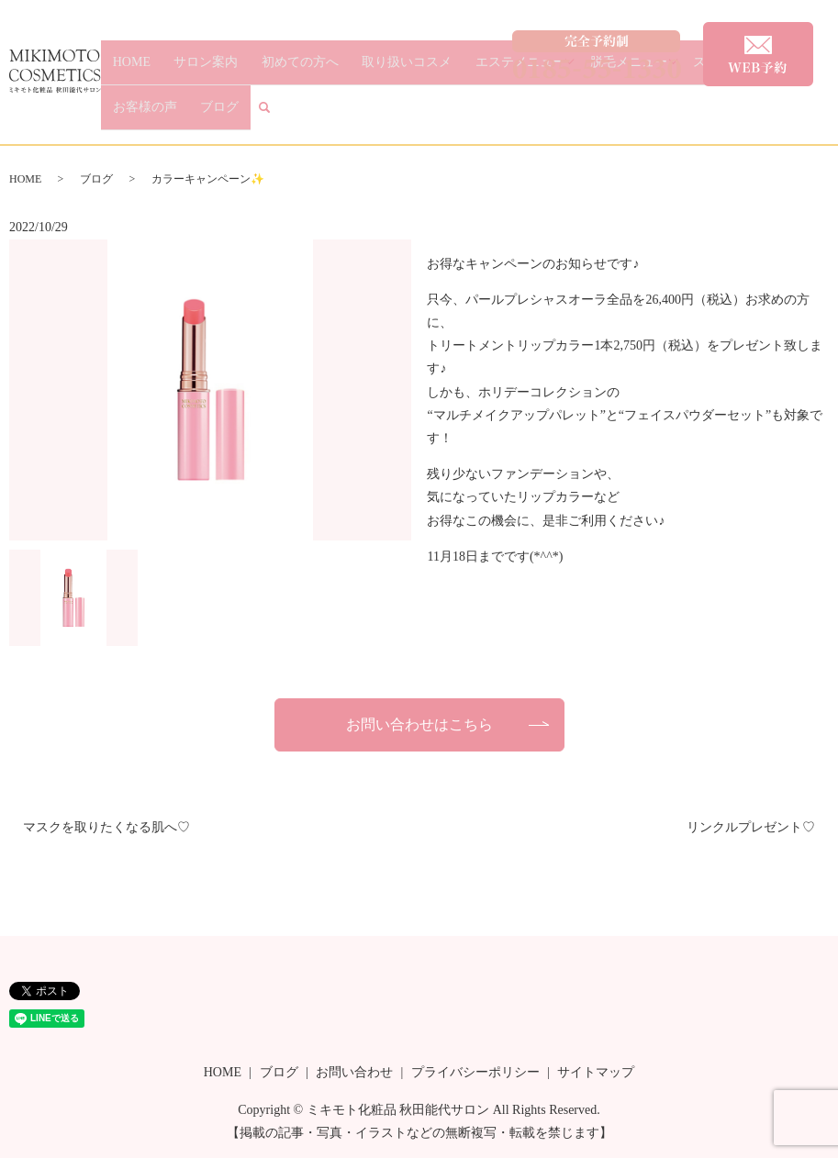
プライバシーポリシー (475, 1072)
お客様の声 (723, 115)
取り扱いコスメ (374, 115)
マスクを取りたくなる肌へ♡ (106, 827)
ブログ (779, 115)
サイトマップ (595, 1072)
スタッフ (660, 115)
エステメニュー (468, 115)
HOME (153, 115)
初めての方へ (284, 115)
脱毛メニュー (573, 115)
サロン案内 (209, 115)
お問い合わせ (354, 1072)
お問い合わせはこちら (419, 724)
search (827, 116)
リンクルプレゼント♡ (751, 827)
